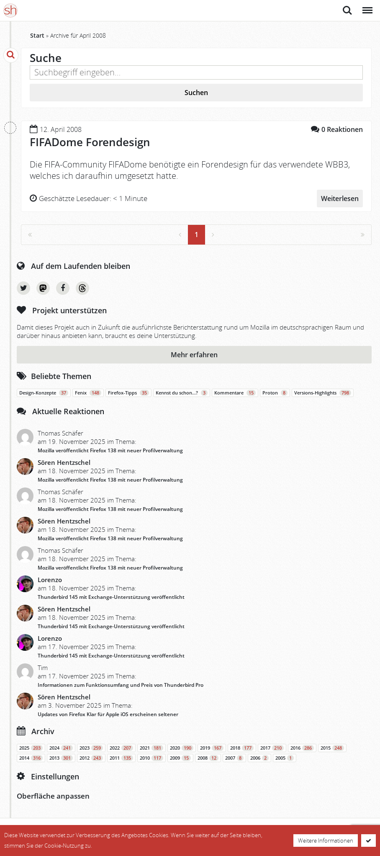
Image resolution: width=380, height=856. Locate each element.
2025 (31, 748)
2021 (151, 748)
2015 (332, 748)
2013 (61, 758)
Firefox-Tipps (128, 393)
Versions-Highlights (322, 393)
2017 (272, 748)
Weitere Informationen (325, 840)
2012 (91, 758)
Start (37, 35)
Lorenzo (50, 579)
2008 (208, 758)
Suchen (196, 92)
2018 (242, 748)
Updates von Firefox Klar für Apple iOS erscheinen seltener (108, 714)
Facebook (62, 288)
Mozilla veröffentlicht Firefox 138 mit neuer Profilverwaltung (110, 450)
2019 (211, 748)
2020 (181, 748)
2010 (151, 758)
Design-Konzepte (43, 393)
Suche (347, 10)
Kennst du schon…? (182, 393)
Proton (275, 393)
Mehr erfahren (194, 354)
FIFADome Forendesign (90, 142)
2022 (121, 748)
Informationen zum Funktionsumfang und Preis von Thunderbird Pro (120, 684)
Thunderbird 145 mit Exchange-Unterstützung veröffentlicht (111, 597)
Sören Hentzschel (64, 462)
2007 (234, 758)
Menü (366, 6)
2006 (259, 758)
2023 (91, 748)
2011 (121, 758)
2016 (302, 748)
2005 (284, 758)
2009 (180, 758)
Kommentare (235, 393)
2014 (31, 758)
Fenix (88, 393)
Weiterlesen (340, 198)
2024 (61, 748)
